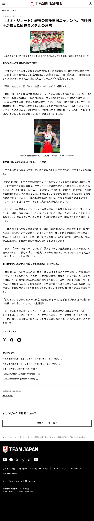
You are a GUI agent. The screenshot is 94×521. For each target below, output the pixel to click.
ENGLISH (31, 481)
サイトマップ (44, 468)
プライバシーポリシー (60, 468)
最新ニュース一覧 (46, 423)
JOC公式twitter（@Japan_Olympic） (19, 373)
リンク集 (33, 468)
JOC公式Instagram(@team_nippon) (18, 378)
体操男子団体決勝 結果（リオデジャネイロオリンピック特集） (31, 358)
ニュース (13, 437)
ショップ (19, 481)
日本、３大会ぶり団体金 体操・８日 (18, 368)
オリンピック (7, 395)
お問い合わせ (22, 468)
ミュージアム (8, 481)
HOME (4, 437)
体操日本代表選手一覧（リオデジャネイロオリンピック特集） (30, 363)
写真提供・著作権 (10, 473)
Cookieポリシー (77, 468)
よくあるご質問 (9, 468)
